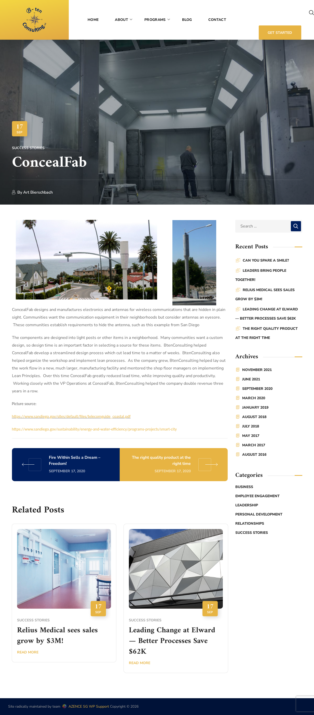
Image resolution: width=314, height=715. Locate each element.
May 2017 (250, 435)
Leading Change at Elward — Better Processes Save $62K (172, 641)
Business (244, 486)
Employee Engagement (257, 496)
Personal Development (258, 514)
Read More (27, 652)
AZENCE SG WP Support (85, 706)
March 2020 (253, 398)
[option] (64, 596)
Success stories (28, 148)
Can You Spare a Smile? (266, 260)
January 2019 (255, 407)
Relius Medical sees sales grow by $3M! (57, 636)
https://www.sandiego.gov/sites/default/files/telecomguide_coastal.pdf (71, 416)
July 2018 (250, 426)
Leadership (246, 505)
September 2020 (257, 388)
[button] (311, 12)
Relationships (249, 523)
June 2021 (251, 379)
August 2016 (254, 454)
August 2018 (254, 416)
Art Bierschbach (38, 192)
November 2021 (257, 369)
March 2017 (253, 445)
